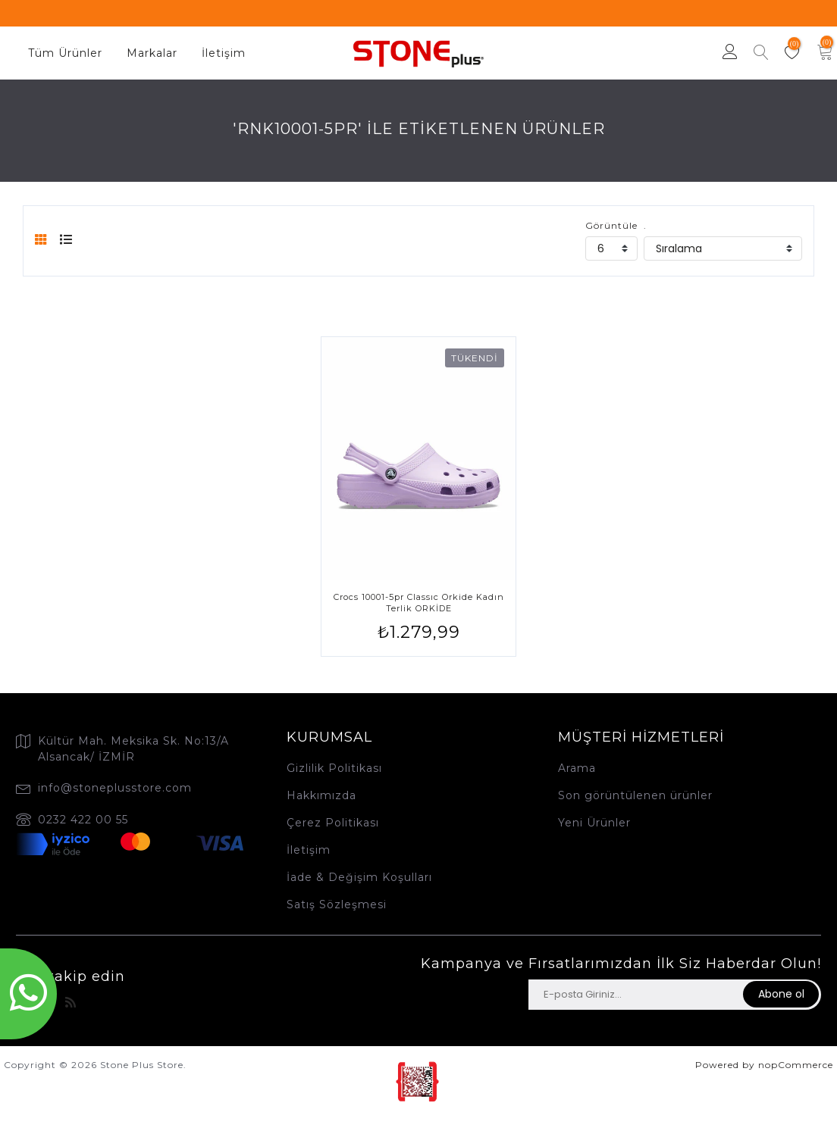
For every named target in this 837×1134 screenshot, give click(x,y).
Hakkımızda (321, 795)
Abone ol (781, 993)
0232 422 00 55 (83, 819)
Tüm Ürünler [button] (65, 53)
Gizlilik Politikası (334, 768)
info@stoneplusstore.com (115, 788)
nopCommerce (795, 1064)
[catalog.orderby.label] (723, 248)
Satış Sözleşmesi (337, 904)
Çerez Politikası (333, 822)
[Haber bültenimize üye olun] (634, 994)
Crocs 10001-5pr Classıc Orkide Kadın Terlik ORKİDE (419, 603)
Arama (577, 768)
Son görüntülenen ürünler (635, 795)
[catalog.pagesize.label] (611, 248)
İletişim (224, 53)
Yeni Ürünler (594, 822)
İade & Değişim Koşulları (359, 877)
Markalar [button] (152, 53)
